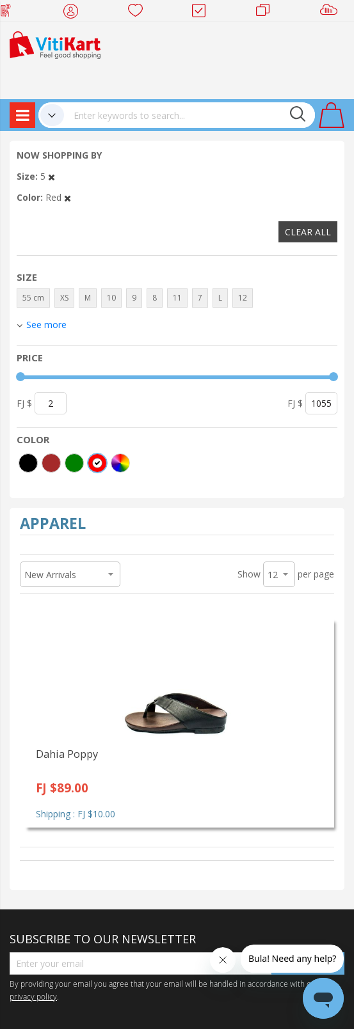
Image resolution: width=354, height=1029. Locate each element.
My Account (74, 12)
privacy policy (33, 996)
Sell (331, 12)
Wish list (139, 12)
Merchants (267, 12)
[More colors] (120, 463)
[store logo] (55, 44)
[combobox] (189, 115)
